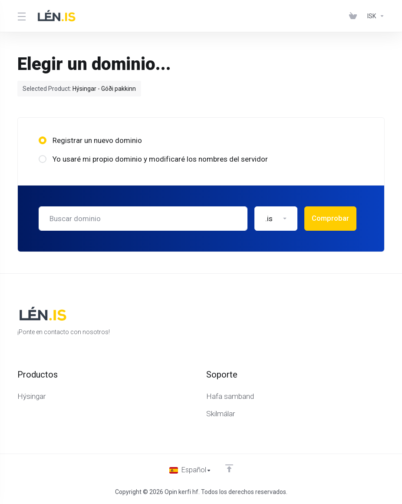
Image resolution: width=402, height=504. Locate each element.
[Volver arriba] (230, 468)
